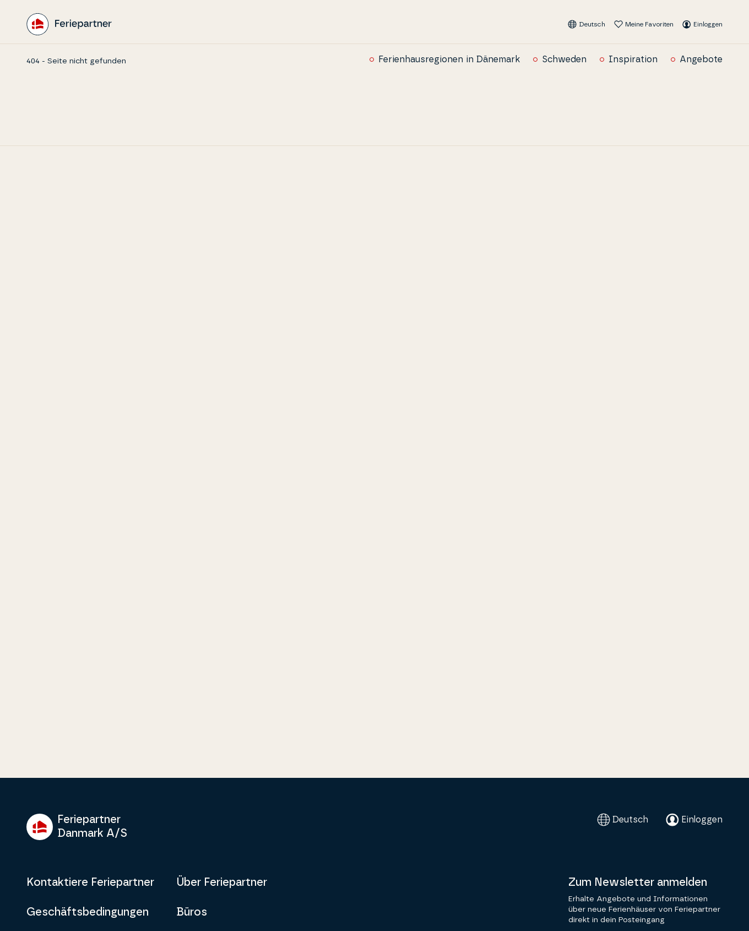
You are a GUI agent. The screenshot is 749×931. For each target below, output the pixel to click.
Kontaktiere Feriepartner (90, 882)
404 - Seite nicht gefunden (76, 61)
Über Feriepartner (221, 882)
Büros (191, 912)
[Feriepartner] (69, 24)
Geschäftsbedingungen (87, 912)
